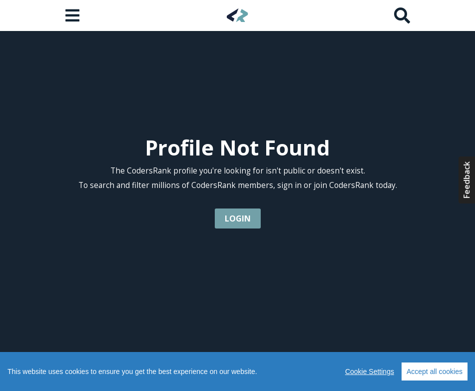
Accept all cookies (435, 372)
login (238, 218)
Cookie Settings (369, 372)
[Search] (402, 16)
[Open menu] (73, 16)
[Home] (237, 15)
